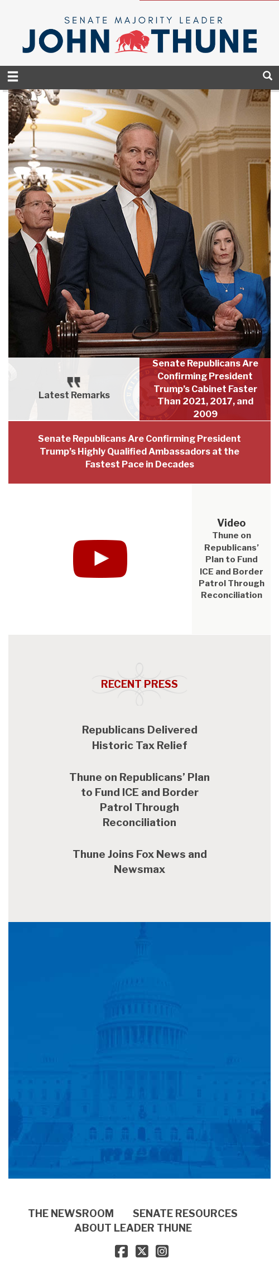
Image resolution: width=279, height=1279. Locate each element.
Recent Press (139, 684)
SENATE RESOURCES (185, 1213)
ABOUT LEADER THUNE (133, 1228)
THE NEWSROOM (71, 1213)
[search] (267, 75)
